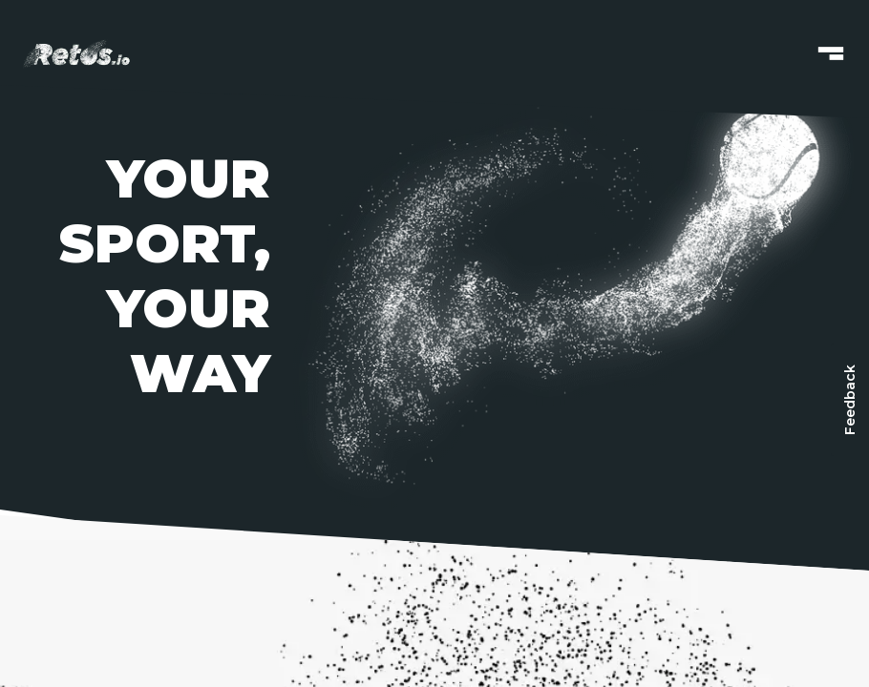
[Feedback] (850, 400)
